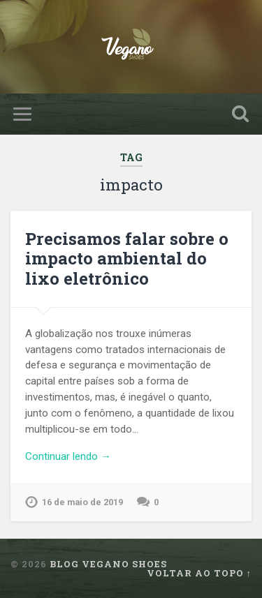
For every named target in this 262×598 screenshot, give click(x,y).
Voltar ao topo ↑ (199, 572)
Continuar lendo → (68, 456)
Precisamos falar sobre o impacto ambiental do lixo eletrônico (126, 258)
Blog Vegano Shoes (108, 563)
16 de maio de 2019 (82, 502)
